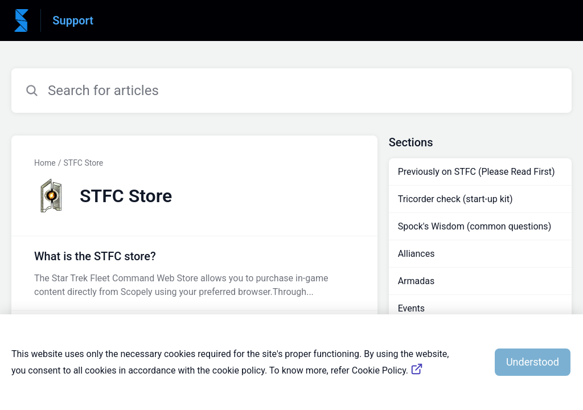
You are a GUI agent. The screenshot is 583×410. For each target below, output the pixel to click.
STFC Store (83, 162)
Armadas (416, 281)
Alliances (416, 253)
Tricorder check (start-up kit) (455, 199)
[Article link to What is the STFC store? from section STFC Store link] (194, 273)
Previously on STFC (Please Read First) (476, 171)
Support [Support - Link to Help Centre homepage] (72, 20)
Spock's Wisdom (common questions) (475, 226)
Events (411, 308)
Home (45, 162)
